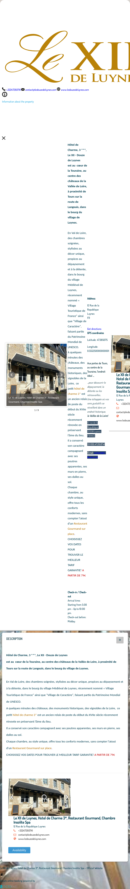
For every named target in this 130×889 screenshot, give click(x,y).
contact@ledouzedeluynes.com (33, 834)
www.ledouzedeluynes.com (32, 838)
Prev (12, 375)
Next (84, 375)
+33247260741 (25, 830)
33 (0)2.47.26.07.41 (119, 444)
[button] (120, 640)
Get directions (117, 328)
